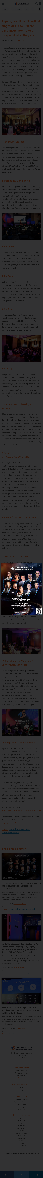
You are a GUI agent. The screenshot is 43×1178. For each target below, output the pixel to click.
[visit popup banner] (21, 589)
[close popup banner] (39, 565)
